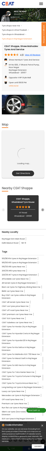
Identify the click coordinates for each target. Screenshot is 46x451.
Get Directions (23, 173)
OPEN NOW (14, 86)
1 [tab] (23, 18)
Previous (3, 209)
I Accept (38, 446)
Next (42, 209)
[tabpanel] (23, 15)
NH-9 (23, 243)
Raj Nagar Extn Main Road (13, 238)
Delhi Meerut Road (10, 243)
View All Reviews (32, 55)
